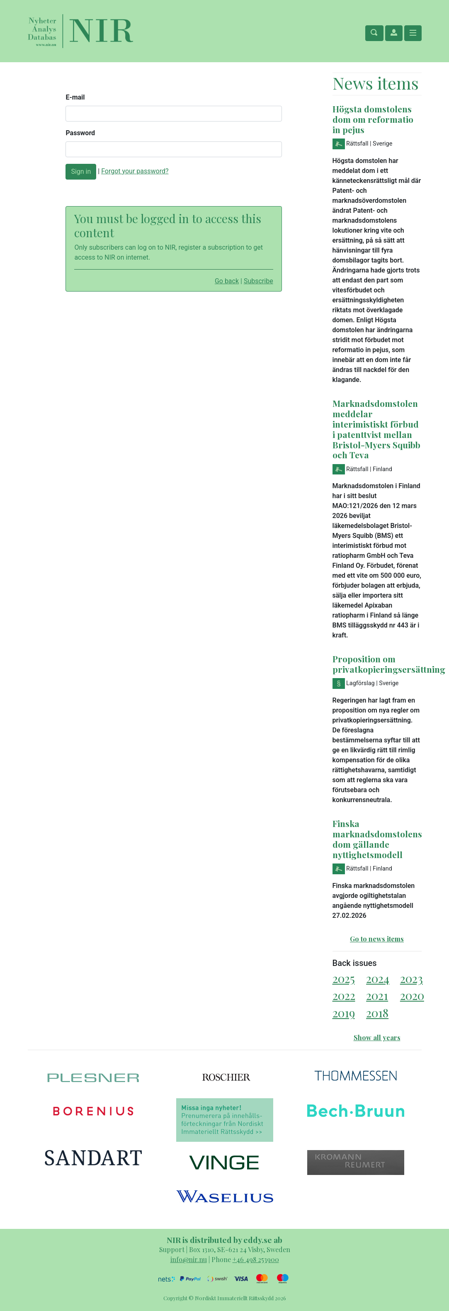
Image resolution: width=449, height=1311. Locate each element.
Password (80, 133)
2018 (377, 1012)
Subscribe (258, 281)
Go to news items (377, 938)
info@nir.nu (188, 1259)
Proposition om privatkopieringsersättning (389, 664)
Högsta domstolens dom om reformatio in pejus (373, 119)
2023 (411, 978)
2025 (344, 978)
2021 (377, 995)
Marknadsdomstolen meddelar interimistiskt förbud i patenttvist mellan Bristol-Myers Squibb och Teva (376, 429)
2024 (377, 978)
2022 (344, 995)
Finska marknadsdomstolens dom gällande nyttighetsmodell (377, 838)
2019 (344, 1012)
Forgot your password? (134, 171)
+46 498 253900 (256, 1259)
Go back (227, 281)
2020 (412, 995)
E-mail (75, 97)
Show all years (377, 1037)
